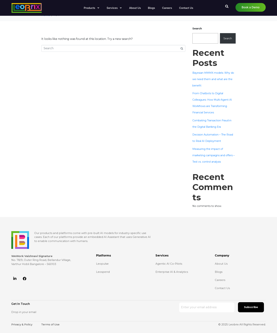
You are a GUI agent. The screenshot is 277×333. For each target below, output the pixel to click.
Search (197, 28)
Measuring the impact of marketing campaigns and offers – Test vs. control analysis (213, 155)
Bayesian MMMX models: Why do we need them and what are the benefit (213, 79)
